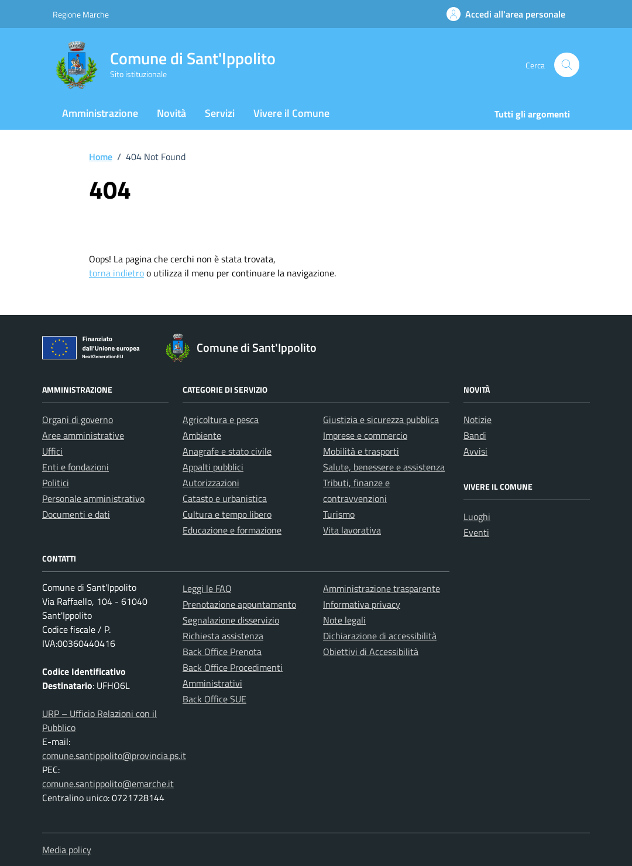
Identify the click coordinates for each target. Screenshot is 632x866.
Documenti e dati (76, 514)
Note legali (344, 620)
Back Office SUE (214, 699)
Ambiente (202, 435)
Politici (55, 483)
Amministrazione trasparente (381, 588)
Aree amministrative (83, 435)
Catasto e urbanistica (225, 498)
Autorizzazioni (211, 483)
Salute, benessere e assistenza (384, 467)
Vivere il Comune (291, 113)
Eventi (476, 532)
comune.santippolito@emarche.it (108, 784)
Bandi (474, 435)
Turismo (339, 514)
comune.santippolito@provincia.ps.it (114, 756)
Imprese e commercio (365, 435)
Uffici (52, 451)
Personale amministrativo (93, 498)
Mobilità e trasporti (361, 451)
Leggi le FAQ (207, 588)
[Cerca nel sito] (566, 65)
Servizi (220, 113)
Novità (171, 113)
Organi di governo (77, 420)
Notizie (477, 420)
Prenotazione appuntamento (239, 604)
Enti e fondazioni (75, 467)
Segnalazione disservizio (231, 620)
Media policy (66, 850)
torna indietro (116, 273)
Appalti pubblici (213, 467)
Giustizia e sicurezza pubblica (381, 420)
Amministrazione (100, 113)
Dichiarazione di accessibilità (380, 636)
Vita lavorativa (352, 530)
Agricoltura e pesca (221, 420)
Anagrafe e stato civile (227, 451)
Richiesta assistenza (223, 636)
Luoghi (476, 517)
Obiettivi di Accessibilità (370, 652)
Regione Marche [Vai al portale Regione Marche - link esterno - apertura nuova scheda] (81, 14)
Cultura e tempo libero (227, 514)
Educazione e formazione (232, 530)
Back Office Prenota (222, 652)
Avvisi (475, 451)
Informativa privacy (361, 604)
